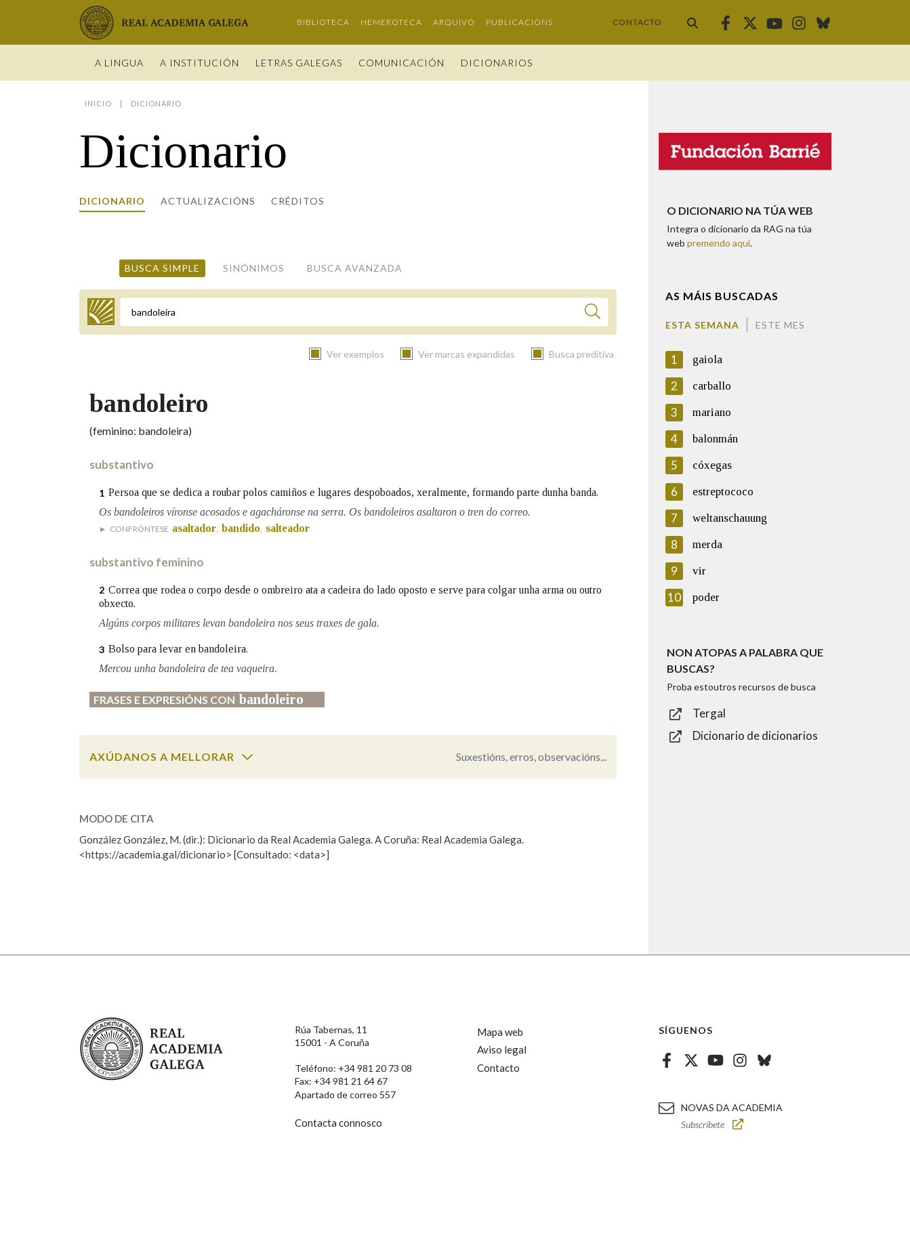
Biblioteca (323, 22)
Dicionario (112, 201)
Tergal (709, 713)
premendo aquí (718, 243)
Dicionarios (497, 62)
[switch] (247, 756)
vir (699, 570)
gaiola (707, 359)
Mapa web (500, 1032)
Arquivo (454, 22)
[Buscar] (592, 313)
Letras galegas (298, 62)
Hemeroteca (391, 22)
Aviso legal (501, 1049)
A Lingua (119, 62)
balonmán (715, 438)
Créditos (298, 201)
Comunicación (401, 62)
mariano (711, 412)
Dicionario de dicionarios (755, 735)
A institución (199, 62)
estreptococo (722, 491)
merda (707, 544)
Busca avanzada (354, 268)
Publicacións (519, 22)
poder (706, 597)
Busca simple (162, 268)
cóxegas (712, 465)
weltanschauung (729, 518)
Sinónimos (254, 268)
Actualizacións (208, 201)
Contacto (637, 22)
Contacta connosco (338, 1123)
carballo (711, 385)
